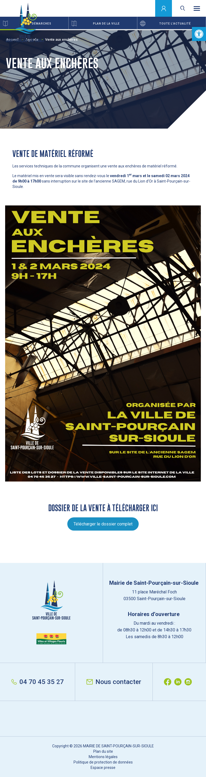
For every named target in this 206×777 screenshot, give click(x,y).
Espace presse (103, 767)
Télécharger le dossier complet (103, 524)
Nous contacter (114, 682)
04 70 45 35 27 (37, 682)
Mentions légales (103, 757)
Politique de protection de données (103, 762)
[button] (199, 34)
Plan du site (103, 751)
